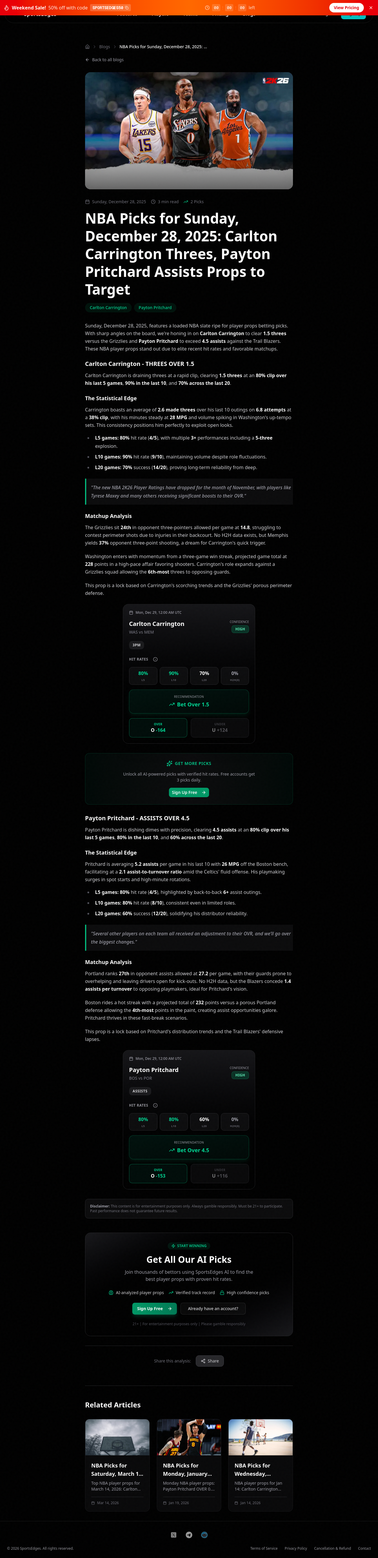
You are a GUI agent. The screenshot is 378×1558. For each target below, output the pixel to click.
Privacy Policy (296, 1548)
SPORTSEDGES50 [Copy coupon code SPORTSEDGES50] (110, 7)
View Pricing (346, 7)
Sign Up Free (189, 792)
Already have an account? (213, 1308)
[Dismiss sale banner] (370, 7)
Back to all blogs (104, 59)
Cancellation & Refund (332, 1548)
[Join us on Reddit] (204, 1534)
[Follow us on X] (173, 1534)
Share (210, 1361)
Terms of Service (264, 1548)
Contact (364, 1548)
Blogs (104, 46)
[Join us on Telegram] (189, 1534)
